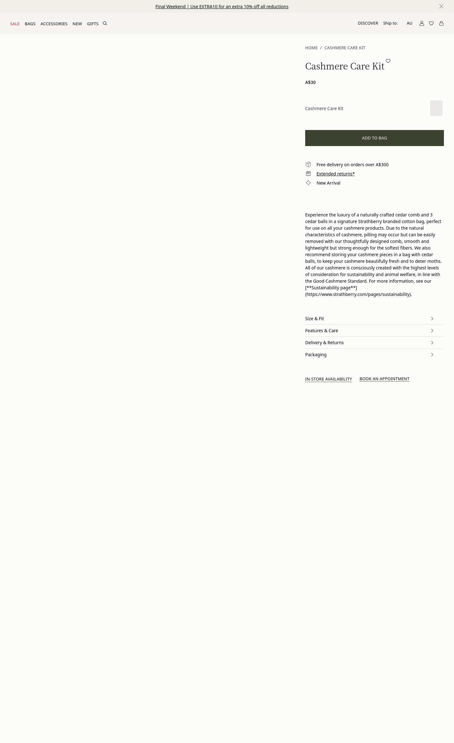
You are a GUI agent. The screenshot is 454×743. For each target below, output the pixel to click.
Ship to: (397, 23)
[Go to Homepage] (227, 23)
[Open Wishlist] (431, 23)
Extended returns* (336, 174)
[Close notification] (441, 6)
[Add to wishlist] (388, 61)
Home (311, 47)
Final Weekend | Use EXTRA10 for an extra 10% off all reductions (221, 6)
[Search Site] (105, 23)
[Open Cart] (441, 23)
